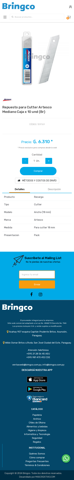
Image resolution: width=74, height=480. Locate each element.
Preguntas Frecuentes (37, 461)
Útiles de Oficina (37, 422)
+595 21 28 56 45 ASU (37, 353)
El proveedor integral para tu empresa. (37, 320)
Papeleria (37, 415)
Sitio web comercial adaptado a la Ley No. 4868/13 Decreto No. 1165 (37, 323)
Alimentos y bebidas (37, 426)
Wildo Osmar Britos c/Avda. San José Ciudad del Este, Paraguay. (37, 342)
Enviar (37, 284)
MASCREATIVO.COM (45, 476)
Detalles (20, 189)
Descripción (54, 189)
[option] (37, 57)
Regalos (37, 442)
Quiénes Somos (37, 453)
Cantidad (37, 154)
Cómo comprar (37, 457)
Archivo (37, 419)
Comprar (38, 171)
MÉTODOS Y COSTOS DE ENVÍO (37, 180)
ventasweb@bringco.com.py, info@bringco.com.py (37, 364)
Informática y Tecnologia (37, 434)
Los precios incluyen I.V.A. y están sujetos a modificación (37, 326)
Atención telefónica (37, 350)
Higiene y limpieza (37, 430)
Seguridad (37, 438)
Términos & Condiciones (37, 465)
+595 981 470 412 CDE (37, 357)
